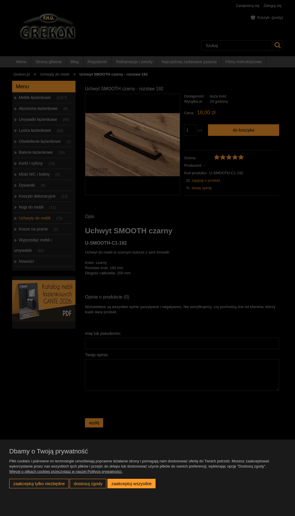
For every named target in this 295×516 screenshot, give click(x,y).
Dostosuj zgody (88, 483)
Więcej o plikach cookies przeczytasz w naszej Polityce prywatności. (65, 471)
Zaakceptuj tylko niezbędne (39, 483)
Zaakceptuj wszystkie (131, 483)
